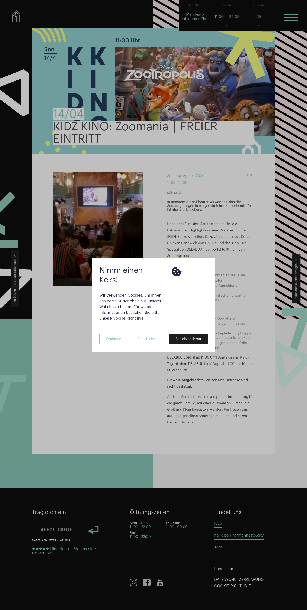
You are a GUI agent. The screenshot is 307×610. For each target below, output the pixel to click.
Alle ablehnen (148, 339)
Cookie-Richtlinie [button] (128, 318)
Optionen (113, 339)
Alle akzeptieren (188, 339)
